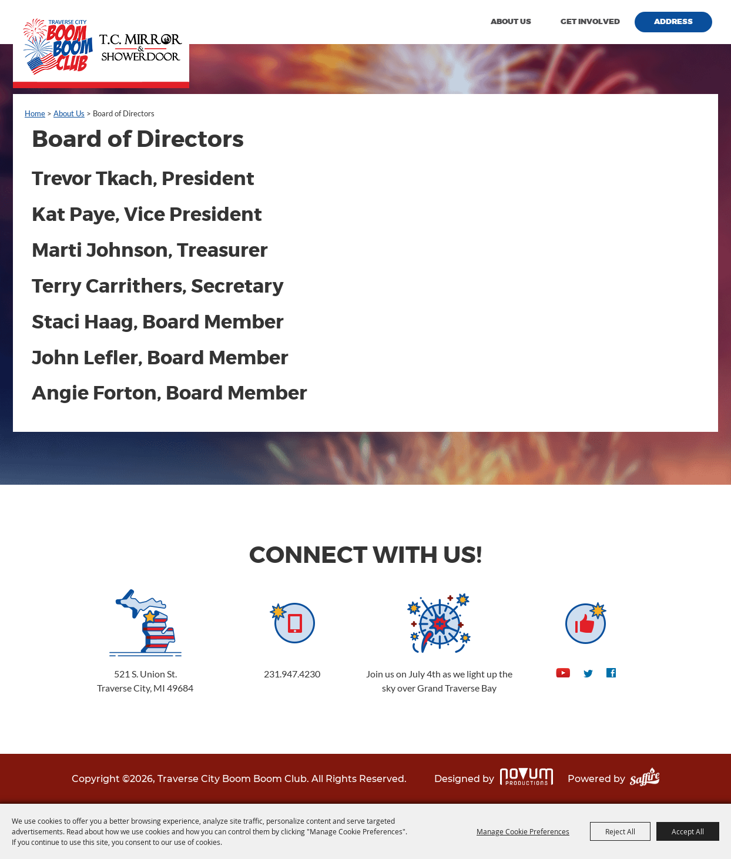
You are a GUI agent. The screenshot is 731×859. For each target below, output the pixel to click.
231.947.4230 (292, 673)
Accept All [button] (688, 831)
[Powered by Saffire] (644, 779)
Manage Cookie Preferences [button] (523, 831)
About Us (511, 21)
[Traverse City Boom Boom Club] (101, 44)
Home (35, 113)
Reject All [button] (620, 831)
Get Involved (590, 21)
